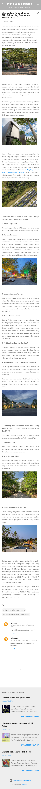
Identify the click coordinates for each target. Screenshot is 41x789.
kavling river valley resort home (14, 610)
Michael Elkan (25, 784)
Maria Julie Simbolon (19, 3)
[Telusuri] (38, 4)
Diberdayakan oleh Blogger (20, 780)
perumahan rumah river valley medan (16, 614)
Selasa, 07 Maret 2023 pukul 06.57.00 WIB (24, 640)
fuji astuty (14, 638)
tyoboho (13, 623)
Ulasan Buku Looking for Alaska (16, 697)
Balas (12, 633)
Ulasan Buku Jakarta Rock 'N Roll (16, 752)
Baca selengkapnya (30, 717)
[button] (38, 13)
